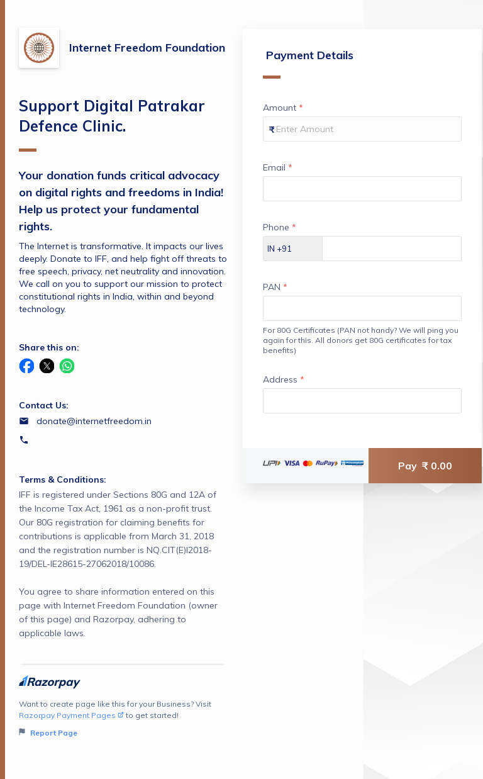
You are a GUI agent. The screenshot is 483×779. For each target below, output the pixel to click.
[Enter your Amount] (362, 129)
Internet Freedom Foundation (147, 47)
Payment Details (308, 63)
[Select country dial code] (293, 249)
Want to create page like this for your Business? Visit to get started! (123, 719)
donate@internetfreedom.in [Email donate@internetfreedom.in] (94, 421)
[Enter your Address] (362, 400)
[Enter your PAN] (362, 308)
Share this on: (49, 347)
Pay (425, 465)
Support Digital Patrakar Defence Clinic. (112, 124)
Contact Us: (44, 405)
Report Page (48, 732)
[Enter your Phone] (392, 249)
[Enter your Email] (362, 188)
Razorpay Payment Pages (71, 715)
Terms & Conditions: (62, 479)
